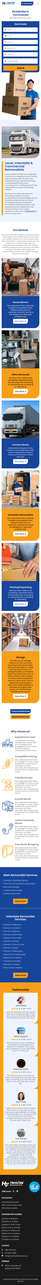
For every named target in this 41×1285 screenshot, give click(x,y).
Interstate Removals (10, 1202)
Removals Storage (11, 887)
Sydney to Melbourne (12, 924)
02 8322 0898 (10, 1253)
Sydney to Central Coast (13, 944)
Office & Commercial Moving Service (19, 883)
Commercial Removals (20, 711)
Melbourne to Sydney (12, 957)
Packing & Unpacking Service (15, 880)
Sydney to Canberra (12, 928)
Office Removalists (10, 1208)
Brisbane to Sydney (11, 964)
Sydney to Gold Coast (12, 934)
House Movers (20, 302)
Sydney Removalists (12, 893)
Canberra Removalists (13, 890)
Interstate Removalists (20, 514)
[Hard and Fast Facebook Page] (13, 1191)
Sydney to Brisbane (11, 931)
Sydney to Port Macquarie (14, 954)
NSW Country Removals (12, 1205)
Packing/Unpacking (21, 587)
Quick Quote (20, 901)
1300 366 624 (28, 4)
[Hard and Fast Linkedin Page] (17, 1191)
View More (20, 321)
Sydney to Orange (11, 941)
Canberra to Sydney (12, 961)
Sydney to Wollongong (13, 951)
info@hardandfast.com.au (16, 1256)
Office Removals (20, 374)
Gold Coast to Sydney (12, 967)
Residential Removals (20, 717)
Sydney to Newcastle (12, 938)
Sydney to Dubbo (10, 948)
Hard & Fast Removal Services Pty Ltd (20, 1279)
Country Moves (20, 444)
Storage (20, 657)
